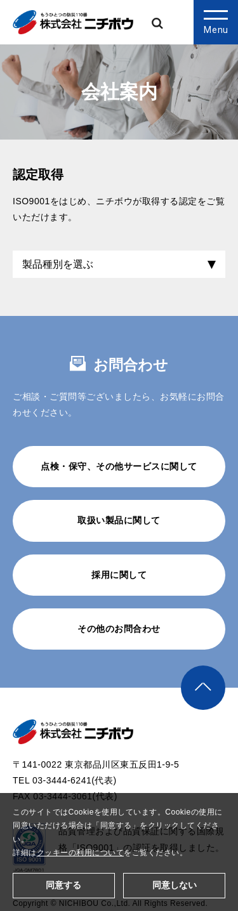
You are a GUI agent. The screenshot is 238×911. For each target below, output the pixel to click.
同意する (63, 885)
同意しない (174, 885)
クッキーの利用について (80, 852)
